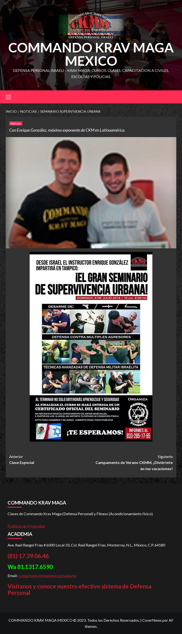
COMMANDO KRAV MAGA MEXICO (91, 54)
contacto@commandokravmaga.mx (47, 575)
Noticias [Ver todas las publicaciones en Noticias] (16, 123)
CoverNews (152, 620)
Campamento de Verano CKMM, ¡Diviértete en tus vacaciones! (132, 462)
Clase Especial (50, 459)
